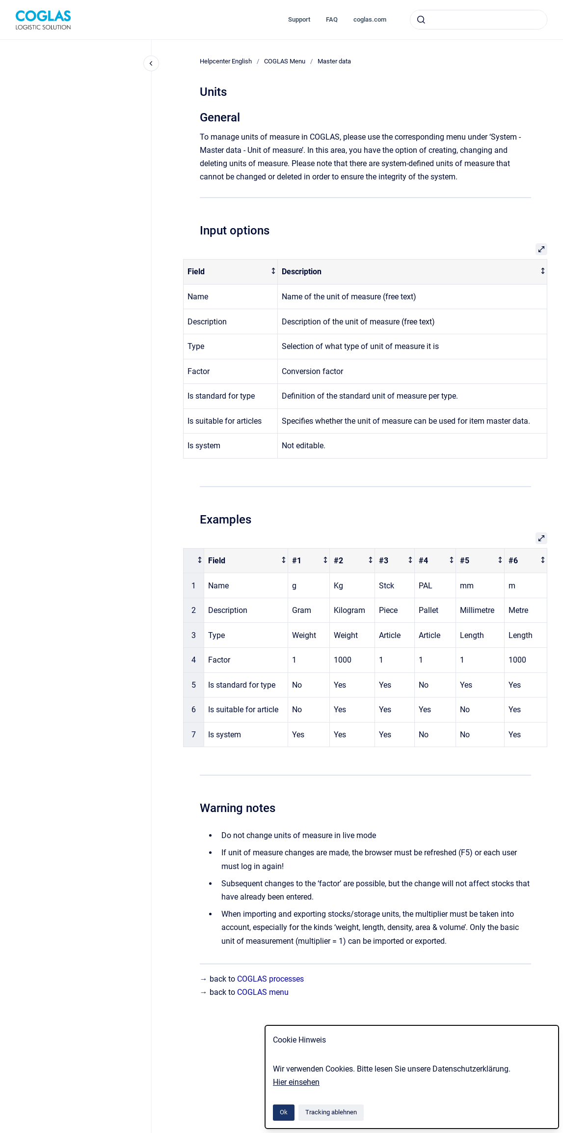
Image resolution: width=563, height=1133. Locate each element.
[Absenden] (421, 20)
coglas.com (369, 19)
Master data (334, 61)
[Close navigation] (151, 63)
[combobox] (478, 19)
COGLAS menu (263, 992)
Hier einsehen (296, 1082)
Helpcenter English (226, 61)
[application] (560, 1130)
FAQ (332, 19)
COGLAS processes (270, 979)
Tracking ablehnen (331, 1112)
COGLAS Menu (284, 61)
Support (299, 19)
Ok (284, 1112)
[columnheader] (231, 272)
